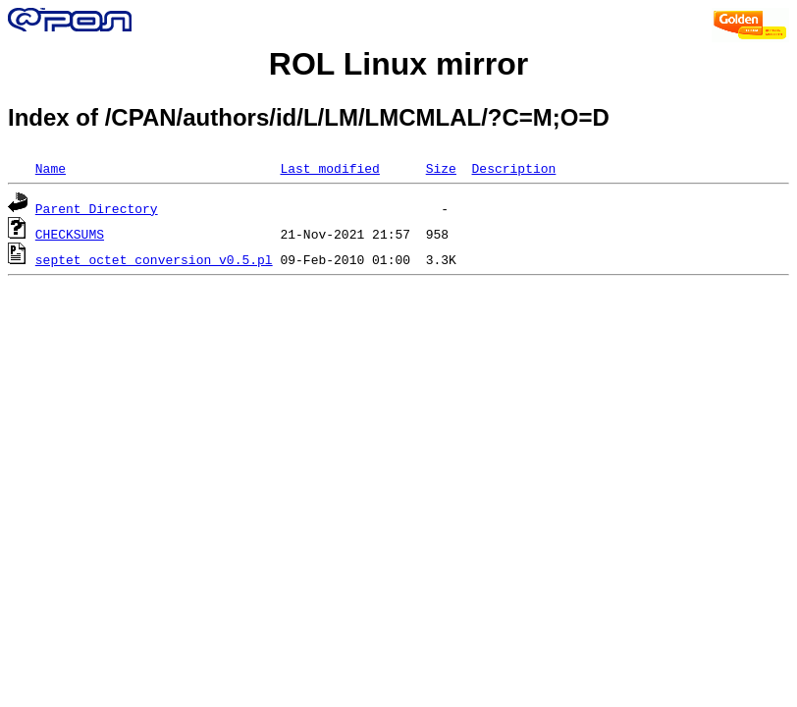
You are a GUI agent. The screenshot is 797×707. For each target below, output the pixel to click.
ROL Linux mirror (398, 64)
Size (441, 168)
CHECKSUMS (69, 234)
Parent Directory (96, 208)
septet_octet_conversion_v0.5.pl (154, 259)
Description (513, 168)
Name (50, 168)
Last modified (329, 168)
